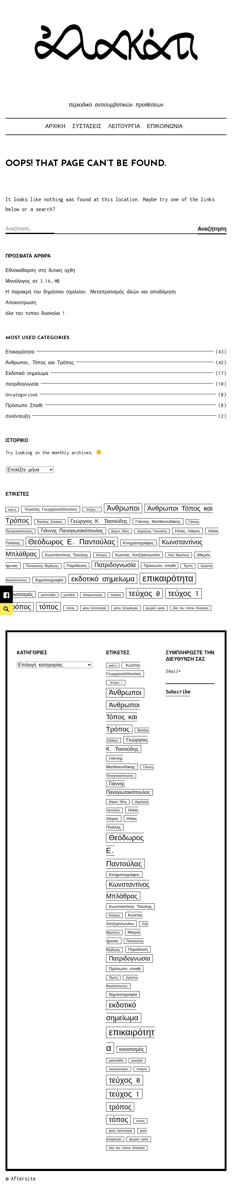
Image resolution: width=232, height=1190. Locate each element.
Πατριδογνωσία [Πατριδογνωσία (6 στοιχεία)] (115, 565)
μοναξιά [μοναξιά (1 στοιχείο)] (69, 595)
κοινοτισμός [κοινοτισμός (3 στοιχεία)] (20, 594)
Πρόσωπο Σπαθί (24, 405)
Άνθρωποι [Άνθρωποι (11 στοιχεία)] (123, 508)
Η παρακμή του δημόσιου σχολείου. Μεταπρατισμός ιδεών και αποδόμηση (91, 291)
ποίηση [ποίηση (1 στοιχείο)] (115, 595)
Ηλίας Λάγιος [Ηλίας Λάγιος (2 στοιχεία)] (187, 531)
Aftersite (23, 1178)
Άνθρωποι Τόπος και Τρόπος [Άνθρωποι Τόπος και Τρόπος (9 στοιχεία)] (123, 717)
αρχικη (55, 126)
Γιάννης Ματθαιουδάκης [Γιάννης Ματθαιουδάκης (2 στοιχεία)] (158, 521)
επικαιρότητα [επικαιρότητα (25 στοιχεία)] (167, 578)
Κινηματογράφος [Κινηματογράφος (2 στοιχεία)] (138, 543)
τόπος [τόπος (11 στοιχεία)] (48, 607)
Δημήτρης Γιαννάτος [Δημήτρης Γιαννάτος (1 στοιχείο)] (152, 531)
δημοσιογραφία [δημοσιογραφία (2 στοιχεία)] (49, 580)
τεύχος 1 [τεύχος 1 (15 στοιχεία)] (183, 593)
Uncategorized (21, 394)
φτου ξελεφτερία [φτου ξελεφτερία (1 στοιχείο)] (126, 608)
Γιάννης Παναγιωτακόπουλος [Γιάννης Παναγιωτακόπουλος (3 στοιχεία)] (72, 530)
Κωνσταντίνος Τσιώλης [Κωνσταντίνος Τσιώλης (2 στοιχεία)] (66, 555)
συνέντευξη (18, 416)
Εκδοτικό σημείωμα (27, 373)
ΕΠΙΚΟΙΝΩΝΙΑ (165, 126)
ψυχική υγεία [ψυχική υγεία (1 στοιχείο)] (155, 608)
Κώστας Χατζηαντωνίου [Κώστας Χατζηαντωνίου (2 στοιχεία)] (137, 555)
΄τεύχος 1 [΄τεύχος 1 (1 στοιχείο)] (92, 509)
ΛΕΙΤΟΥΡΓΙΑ (124, 126)
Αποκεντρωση (21, 302)
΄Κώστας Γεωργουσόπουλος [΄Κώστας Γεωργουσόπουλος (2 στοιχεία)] (50, 509)
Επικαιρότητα (20, 351)
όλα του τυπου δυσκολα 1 (35, 313)
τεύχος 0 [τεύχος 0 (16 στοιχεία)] (144, 593)
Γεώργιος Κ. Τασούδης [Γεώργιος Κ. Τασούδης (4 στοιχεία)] (99, 521)
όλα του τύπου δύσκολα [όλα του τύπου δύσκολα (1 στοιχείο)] (190, 608)
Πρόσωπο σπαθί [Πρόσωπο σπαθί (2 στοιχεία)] (159, 565)
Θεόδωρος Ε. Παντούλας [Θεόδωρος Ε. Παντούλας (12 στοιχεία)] (71, 542)
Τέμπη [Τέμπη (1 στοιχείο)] (188, 566)
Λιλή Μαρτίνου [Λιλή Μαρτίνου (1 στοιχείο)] (178, 555)
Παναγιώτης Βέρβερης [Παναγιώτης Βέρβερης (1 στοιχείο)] (42, 566)
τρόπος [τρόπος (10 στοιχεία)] (19, 606)
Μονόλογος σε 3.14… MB (33, 281)
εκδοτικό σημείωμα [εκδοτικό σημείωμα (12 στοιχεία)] (102, 579)
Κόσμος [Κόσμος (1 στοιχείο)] (101, 555)
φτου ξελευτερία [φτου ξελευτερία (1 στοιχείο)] (94, 608)
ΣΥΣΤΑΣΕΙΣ (86, 126)
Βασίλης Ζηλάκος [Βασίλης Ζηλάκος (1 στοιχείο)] (50, 521)
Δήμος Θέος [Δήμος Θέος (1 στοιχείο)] (120, 531)
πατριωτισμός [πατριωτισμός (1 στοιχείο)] (93, 595)
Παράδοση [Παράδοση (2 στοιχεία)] (77, 565)
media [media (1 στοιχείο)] (12, 509)
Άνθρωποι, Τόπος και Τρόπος (40, 362)
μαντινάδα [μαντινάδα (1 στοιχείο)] (48, 595)
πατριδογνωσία (22, 384)
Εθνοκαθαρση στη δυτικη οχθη (40, 270)
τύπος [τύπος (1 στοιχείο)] (70, 608)
